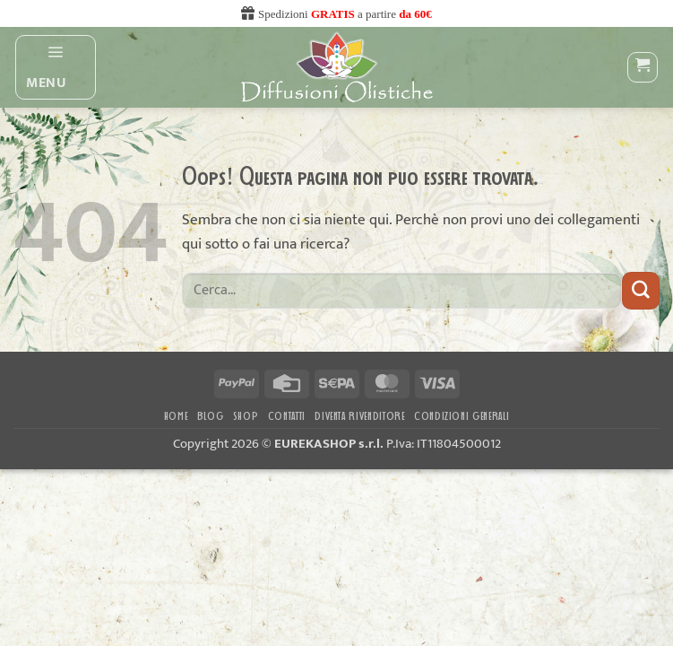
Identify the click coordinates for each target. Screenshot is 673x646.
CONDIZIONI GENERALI (461, 417)
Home (176, 417)
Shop (246, 417)
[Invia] (641, 290)
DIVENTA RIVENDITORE (359, 417)
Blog (210, 417)
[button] (55, 67)
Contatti (287, 417)
